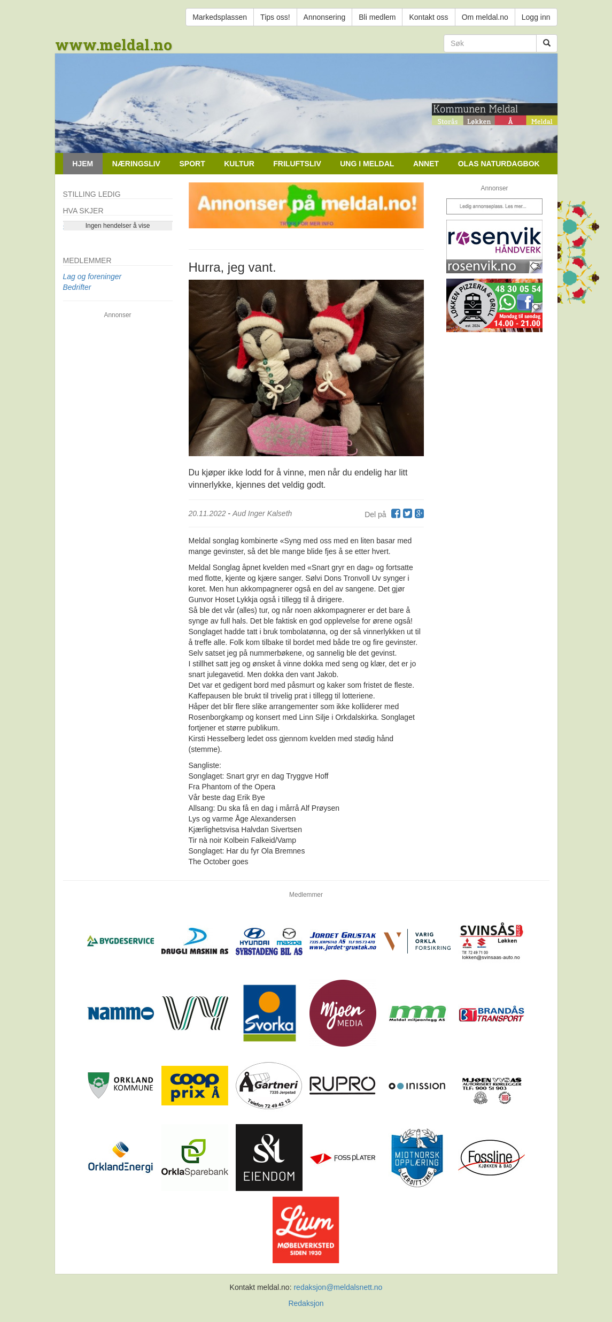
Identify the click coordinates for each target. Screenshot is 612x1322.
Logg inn (536, 17)
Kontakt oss (428, 17)
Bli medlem (377, 17)
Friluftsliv (297, 163)
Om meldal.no (485, 17)
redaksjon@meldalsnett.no (337, 1287)
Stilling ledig (92, 194)
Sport (192, 163)
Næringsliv (136, 163)
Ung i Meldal (367, 163)
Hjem (82, 163)
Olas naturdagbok (499, 163)
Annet (426, 163)
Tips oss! (275, 17)
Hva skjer (83, 210)
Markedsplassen (219, 17)
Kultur (239, 163)
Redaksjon (305, 1303)
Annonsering (325, 17)
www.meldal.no (113, 45)
